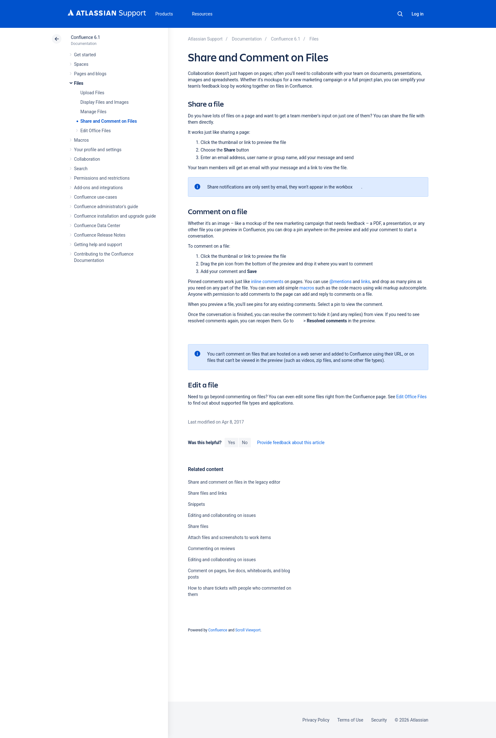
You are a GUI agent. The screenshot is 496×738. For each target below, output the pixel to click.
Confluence (217, 630)
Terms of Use (350, 719)
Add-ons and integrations (98, 187)
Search (400, 14)
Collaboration (87, 159)
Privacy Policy (315, 719)
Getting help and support (98, 244)
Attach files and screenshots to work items (229, 537)
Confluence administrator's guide (106, 206)
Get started (85, 54)
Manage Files (93, 111)
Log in (418, 13)
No (245, 442)
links (365, 281)
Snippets (196, 504)
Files (78, 83)
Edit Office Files (95, 130)
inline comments (267, 281)
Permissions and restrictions (102, 178)
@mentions (340, 281)
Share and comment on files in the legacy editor (234, 482)
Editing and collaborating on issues (222, 515)
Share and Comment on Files (108, 121)
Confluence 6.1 (85, 37)
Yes (231, 442)
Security (379, 719)
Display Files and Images (104, 102)
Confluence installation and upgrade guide (115, 216)
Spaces (81, 64)
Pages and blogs (90, 73)
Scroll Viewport (248, 630)
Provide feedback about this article (291, 442)
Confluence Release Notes (99, 235)
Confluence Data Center (97, 225)
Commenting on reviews (211, 548)
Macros (81, 140)
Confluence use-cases (95, 197)
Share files (198, 526)
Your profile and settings (97, 149)
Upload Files (92, 92)
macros (306, 287)
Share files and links (207, 493)
